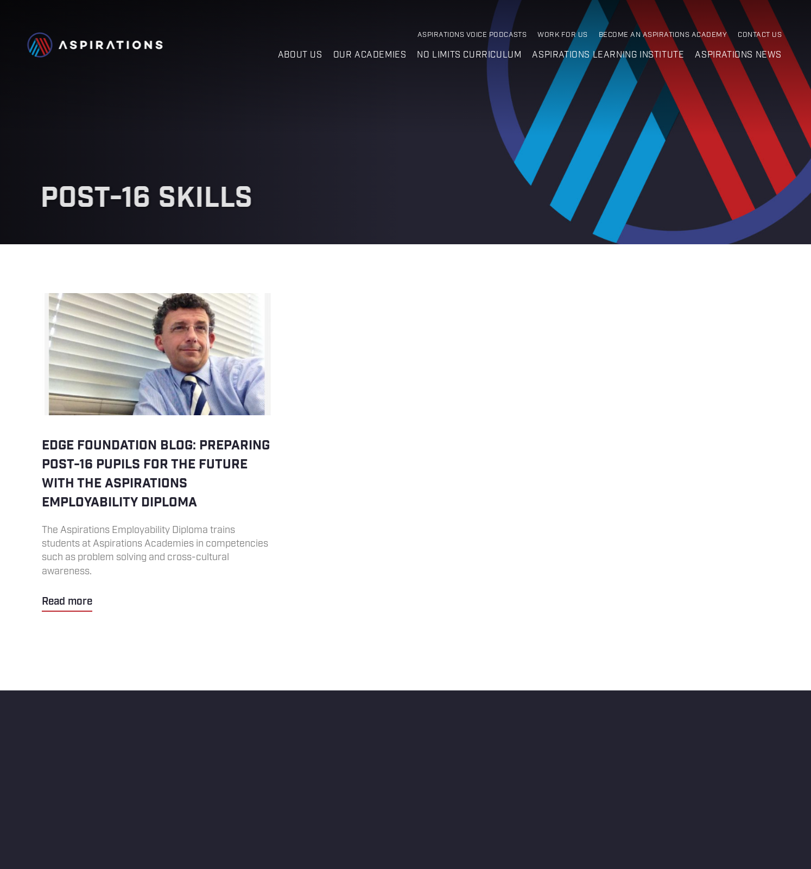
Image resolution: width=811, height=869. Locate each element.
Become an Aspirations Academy (663, 35)
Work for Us (562, 35)
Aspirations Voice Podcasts (472, 35)
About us (300, 55)
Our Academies (370, 55)
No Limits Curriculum (469, 55)
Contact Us (760, 35)
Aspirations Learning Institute (608, 55)
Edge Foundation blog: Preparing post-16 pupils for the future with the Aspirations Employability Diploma (158, 452)
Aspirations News (738, 55)
